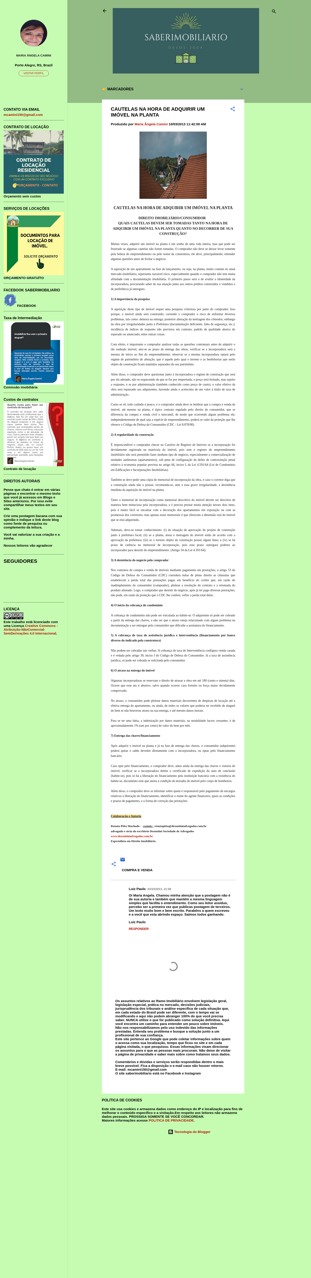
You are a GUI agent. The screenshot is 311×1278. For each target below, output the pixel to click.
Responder (139, 929)
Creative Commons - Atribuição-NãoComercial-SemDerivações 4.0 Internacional (31, 629)
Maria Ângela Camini (33, 55)
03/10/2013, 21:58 (159, 889)
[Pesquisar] (274, 12)
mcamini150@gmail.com (23, 115)
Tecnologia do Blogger (189, 1132)
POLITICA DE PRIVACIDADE (171, 1120)
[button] (232, 109)
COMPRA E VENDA (137, 870)
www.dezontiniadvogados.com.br (132, 836)
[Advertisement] (262, 149)
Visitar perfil (33, 73)
